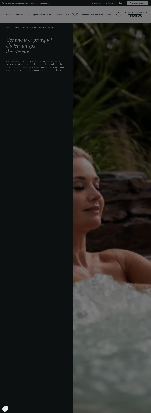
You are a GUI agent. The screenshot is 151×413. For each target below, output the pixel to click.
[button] (5, 409)
